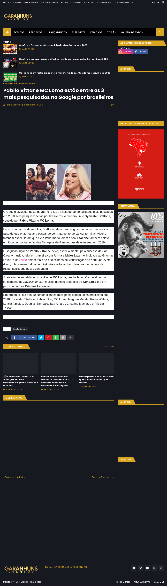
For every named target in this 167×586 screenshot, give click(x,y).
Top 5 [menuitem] (110, 32)
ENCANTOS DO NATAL (71, 2)
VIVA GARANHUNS (49, 2)
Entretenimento (27, 83)
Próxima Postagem (102, 477)
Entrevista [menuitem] (78, 32)
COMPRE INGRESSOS (123, 2)
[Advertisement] (104, 14)
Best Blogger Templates (28, 581)
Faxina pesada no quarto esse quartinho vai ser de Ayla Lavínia (96, 379)
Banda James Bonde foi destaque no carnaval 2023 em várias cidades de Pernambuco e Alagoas (57, 381)
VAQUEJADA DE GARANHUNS (97, 2)
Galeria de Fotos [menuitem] (132, 32)
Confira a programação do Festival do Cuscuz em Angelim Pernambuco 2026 (63, 59)
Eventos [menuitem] (19, 32)
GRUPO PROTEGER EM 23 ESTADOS (139, 123)
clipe (24, 260)
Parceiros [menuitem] (35, 32)
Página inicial (10, 83)
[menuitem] (7, 32)
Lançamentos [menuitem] (58, 32)
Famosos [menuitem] (96, 32)
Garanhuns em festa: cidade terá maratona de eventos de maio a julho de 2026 (64, 73)
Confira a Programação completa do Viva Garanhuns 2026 (53, 45)
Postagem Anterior (15, 477)
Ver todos (109, 346)
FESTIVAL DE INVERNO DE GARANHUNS (20, 2)
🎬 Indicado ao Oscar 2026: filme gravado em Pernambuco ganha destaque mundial (20, 381)
